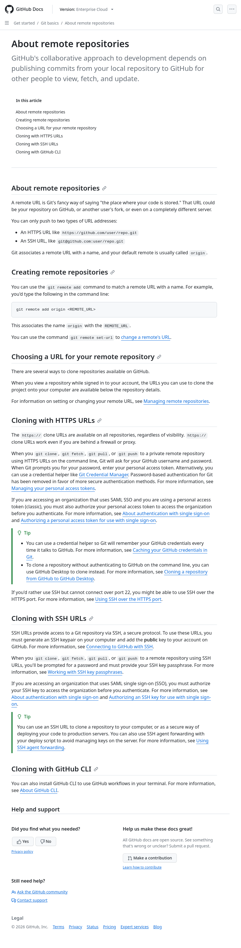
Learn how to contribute (142, 867)
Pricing (109, 926)
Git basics (50, 23)
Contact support (29, 900)
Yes (23, 841)
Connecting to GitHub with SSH (119, 646)
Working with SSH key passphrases (85, 672)
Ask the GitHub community (39, 892)
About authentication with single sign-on (166, 513)
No (45, 841)
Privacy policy (22, 851)
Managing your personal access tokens (53, 488)
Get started (24, 23)
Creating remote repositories (63, 272)
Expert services (134, 926)
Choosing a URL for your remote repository (86, 356)
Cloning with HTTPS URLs (56, 420)
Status (93, 926)
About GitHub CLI (38, 790)
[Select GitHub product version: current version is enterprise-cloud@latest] (86, 9)
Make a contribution (150, 858)
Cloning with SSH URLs (52, 618)
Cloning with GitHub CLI (54, 768)
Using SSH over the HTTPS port (128, 599)
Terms (58, 926)
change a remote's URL (145, 337)
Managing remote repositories (176, 401)
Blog (157, 926)
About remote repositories (89, 23)
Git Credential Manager (103, 474)
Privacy (75, 926)
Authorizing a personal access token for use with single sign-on (88, 520)
